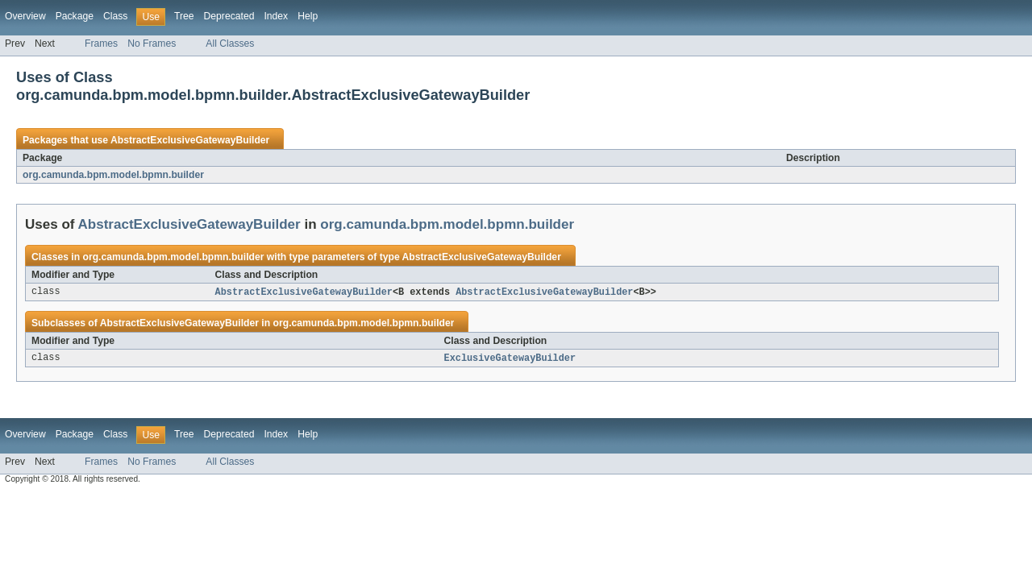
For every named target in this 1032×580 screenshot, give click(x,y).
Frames (101, 43)
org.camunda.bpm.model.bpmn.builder (113, 174)
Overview (25, 16)
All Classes (230, 43)
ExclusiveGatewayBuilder (510, 359)
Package (75, 16)
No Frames (151, 43)
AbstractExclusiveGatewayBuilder (189, 140)
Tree (184, 16)
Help (308, 16)
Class (115, 16)
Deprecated (229, 16)
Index (276, 16)
